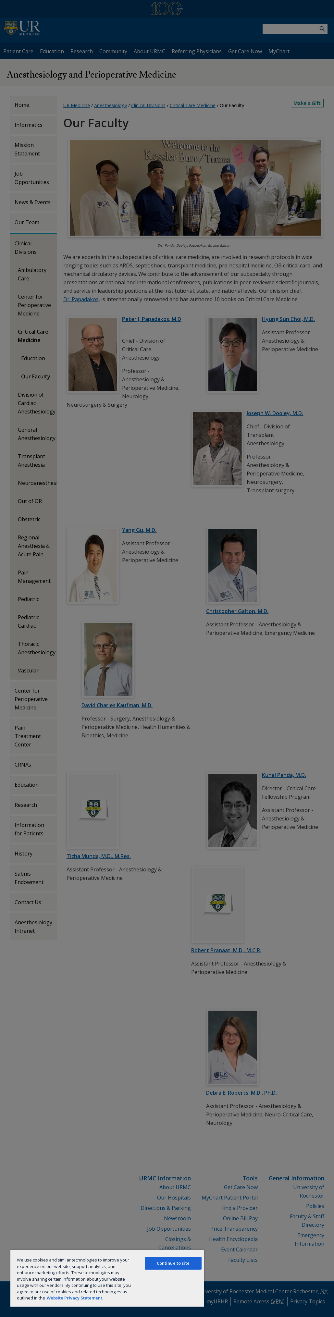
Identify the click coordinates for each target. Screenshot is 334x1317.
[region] (107, 1278)
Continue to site (173, 1263)
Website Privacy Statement (74, 1298)
